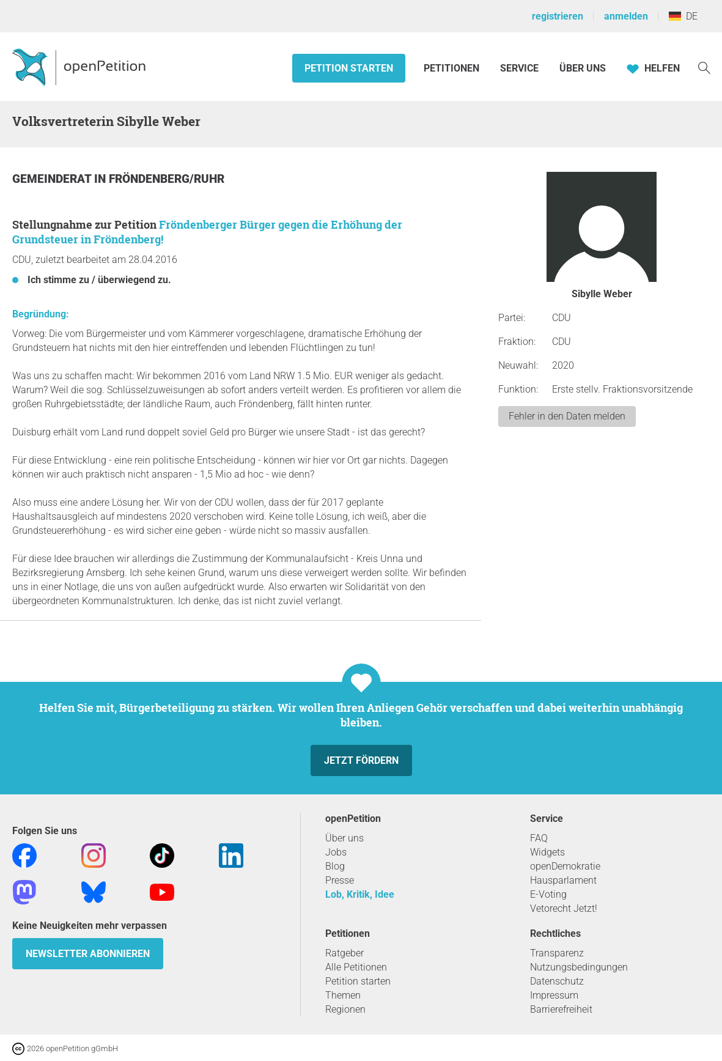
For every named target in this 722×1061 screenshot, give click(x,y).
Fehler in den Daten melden (567, 416)
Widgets (547, 852)
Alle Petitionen (356, 967)
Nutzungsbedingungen (579, 967)
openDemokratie (565, 866)
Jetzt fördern (361, 760)
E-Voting (548, 894)
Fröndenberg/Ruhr (166, 179)
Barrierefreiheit (561, 1009)
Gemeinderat (53, 179)
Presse (339, 880)
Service (519, 68)
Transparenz (557, 953)
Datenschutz (557, 981)
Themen (343, 995)
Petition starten (348, 68)
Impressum (554, 995)
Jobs (336, 852)
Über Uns (582, 68)
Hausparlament (563, 880)
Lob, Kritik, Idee (359, 894)
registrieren (557, 16)
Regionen (345, 1009)
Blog (335, 866)
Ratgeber (344, 953)
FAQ (539, 838)
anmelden (626, 16)
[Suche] (704, 67)
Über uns (344, 838)
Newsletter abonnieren (88, 953)
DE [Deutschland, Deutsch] (683, 16)
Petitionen (453, 68)
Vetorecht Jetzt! (563, 908)
